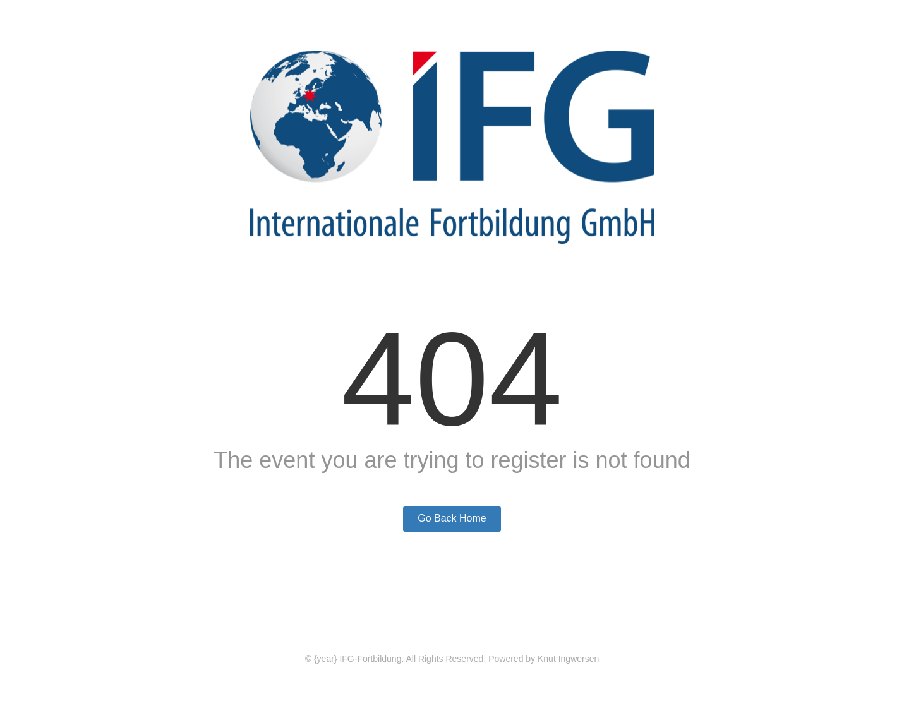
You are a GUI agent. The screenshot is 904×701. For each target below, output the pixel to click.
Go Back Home (452, 518)
